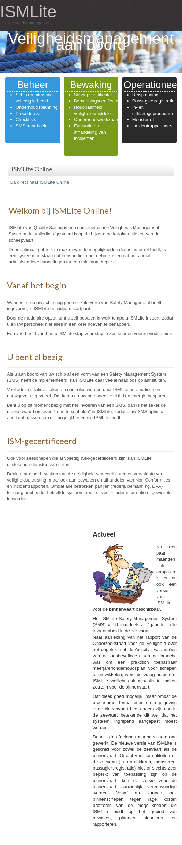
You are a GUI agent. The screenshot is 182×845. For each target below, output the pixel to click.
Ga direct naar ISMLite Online (39, 182)
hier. (168, 333)
